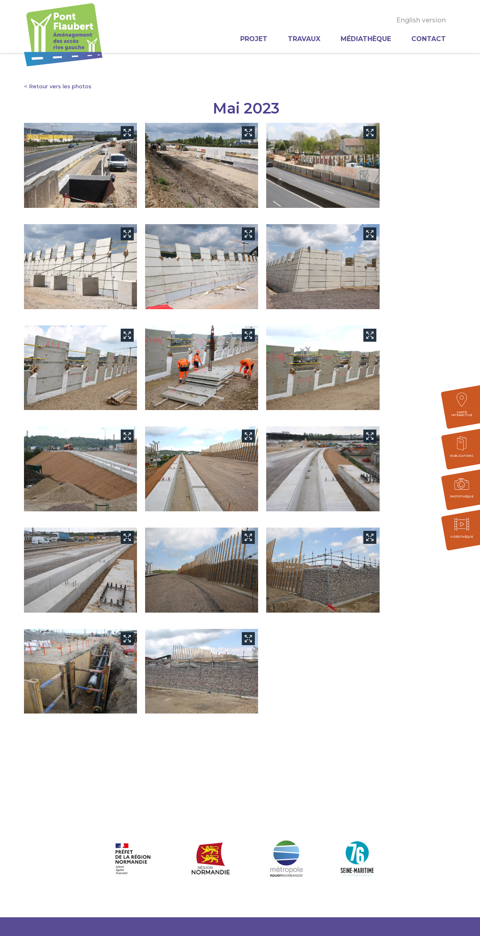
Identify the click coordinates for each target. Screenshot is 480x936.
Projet (253, 39)
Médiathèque (366, 39)
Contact (428, 39)
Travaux (304, 39)
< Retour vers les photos (57, 86)
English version (421, 20)
